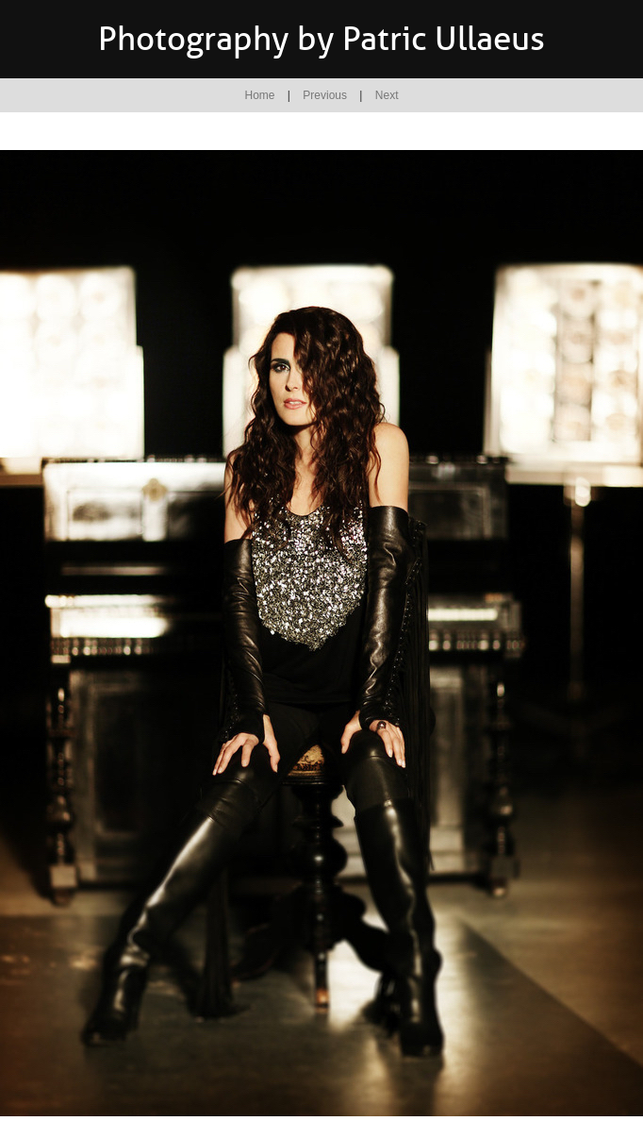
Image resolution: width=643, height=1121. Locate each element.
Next (387, 95)
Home (260, 95)
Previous (325, 95)
